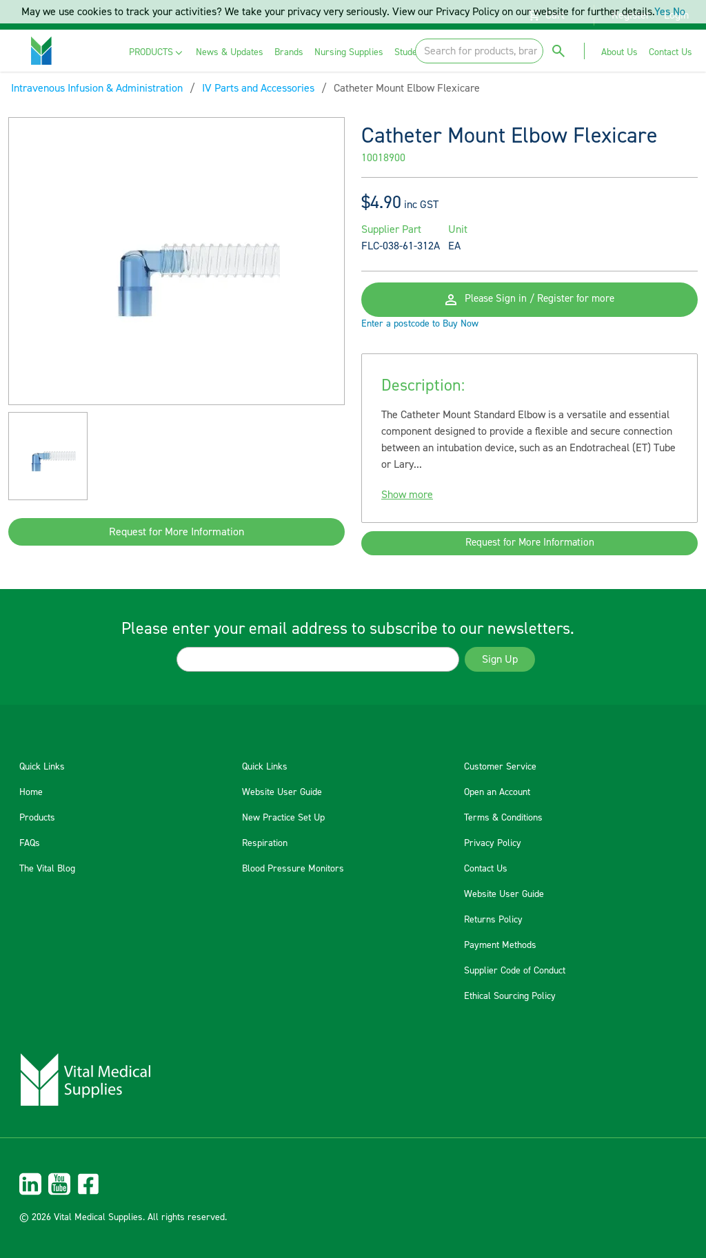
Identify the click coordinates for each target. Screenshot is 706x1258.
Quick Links (42, 767)
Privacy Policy (492, 843)
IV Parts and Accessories (258, 88)
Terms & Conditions (503, 818)
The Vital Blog (47, 869)
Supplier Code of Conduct (514, 971)
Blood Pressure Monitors (293, 869)
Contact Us (485, 869)
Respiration (265, 843)
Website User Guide (282, 792)
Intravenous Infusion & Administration (97, 88)
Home (31, 792)
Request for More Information (176, 532)
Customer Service (500, 767)
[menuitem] (156, 52)
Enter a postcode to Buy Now (419, 333)
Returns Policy (493, 920)
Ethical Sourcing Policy (510, 996)
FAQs (29, 843)
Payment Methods (500, 945)
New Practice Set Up (283, 818)
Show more (407, 504)
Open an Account (497, 792)
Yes (662, 12)
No (679, 12)
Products (37, 818)
